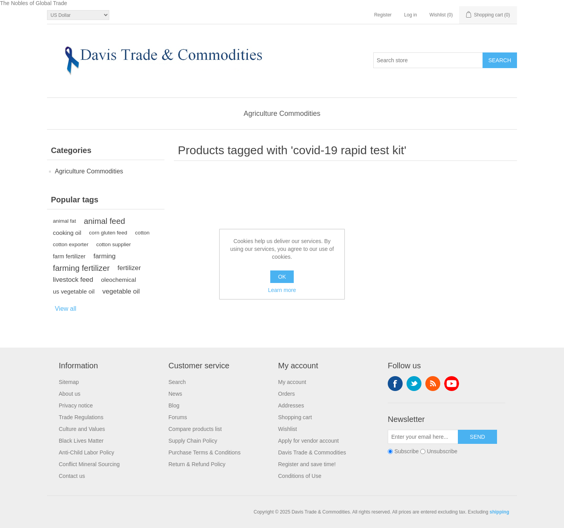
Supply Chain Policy (192, 441)
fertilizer (129, 268)
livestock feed (73, 279)
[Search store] (428, 60)
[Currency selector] (78, 15)
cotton (142, 233)
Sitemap (69, 382)
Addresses (291, 405)
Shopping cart (295, 417)
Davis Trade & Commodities (312, 452)
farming (104, 256)
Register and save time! (307, 464)
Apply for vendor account (308, 441)
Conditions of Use (300, 476)
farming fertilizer (81, 268)
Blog (173, 405)
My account (292, 382)
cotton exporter (71, 244)
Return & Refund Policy (197, 464)
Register (383, 15)
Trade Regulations (81, 417)
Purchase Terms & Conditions (204, 452)
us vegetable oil (73, 291)
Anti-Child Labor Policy (86, 452)
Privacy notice (76, 405)
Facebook (395, 383)
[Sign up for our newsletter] (423, 437)
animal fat (64, 221)
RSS (432, 383)
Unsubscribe (442, 451)
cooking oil (67, 232)
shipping (499, 512)
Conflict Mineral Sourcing (89, 464)
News (175, 394)
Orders (286, 394)
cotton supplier (113, 244)
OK (282, 277)
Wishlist (287, 429)
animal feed (104, 221)
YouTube (451, 383)
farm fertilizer (69, 256)
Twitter (414, 383)
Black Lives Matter (81, 441)
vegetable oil (120, 291)
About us (69, 394)
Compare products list (195, 429)
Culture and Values (82, 429)
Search (177, 382)
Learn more (282, 290)
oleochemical (118, 279)
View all (65, 308)
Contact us (72, 476)
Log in (410, 15)
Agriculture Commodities (282, 113)
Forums (177, 417)
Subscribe (406, 451)
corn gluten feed (108, 233)
